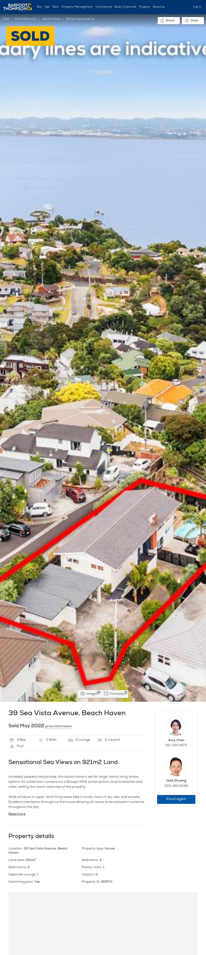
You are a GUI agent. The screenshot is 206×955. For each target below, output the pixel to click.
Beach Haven (52, 19)
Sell (47, 7)
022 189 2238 (176, 786)
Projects (144, 7)
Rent (55, 7)
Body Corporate (125, 7)
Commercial (104, 7)
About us (159, 7)
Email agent (176, 799)
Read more (17, 814)
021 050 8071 (176, 745)
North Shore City (25, 19)
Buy (39, 7)
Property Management (77, 7)
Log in (197, 6)
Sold (6, 19)
